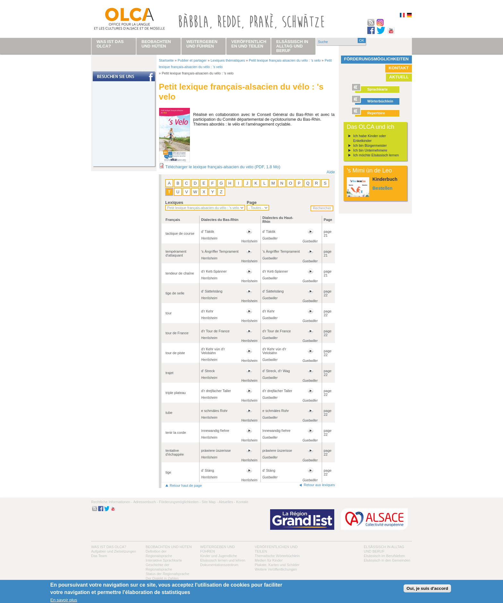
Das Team (99, 556)
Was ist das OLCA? (108, 547)
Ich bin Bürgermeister (370, 145)
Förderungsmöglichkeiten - (179, 502)
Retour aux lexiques (319, 485)
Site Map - (210, 502)
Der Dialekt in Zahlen (162, 578)
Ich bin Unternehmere (370, 150)
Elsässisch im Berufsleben (384, 556)
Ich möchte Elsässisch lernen (376, 155)
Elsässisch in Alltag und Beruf (292, 46)
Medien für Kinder (269, 560)
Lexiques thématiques (227, 60)
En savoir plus (63, 600)
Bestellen (382, 188)
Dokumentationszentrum (219, 565)
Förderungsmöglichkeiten (376, 59)
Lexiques (174, 202)
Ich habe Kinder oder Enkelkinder (369, 138)
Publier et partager (192, 60)
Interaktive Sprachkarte (164, 560)
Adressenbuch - (145, 502)
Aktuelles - (227, 502)
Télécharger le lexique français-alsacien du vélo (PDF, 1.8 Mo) (222, 166)
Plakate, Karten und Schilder (277, 565)
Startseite (166, 60)
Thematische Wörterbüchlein (277, 556)
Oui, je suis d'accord (427, 588)
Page (252, 202)
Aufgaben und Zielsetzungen (113, 551)
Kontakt (398, 68)
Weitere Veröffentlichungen (276, 569)
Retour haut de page (186, 485)
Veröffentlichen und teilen (248, 43)
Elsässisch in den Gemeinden (387, 560)
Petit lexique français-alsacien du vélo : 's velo (285, 60)
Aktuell (399, 76)
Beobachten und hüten (169, 547)
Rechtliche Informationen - (111, 502)
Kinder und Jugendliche (218, 556)
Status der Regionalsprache (167, 574)
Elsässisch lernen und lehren (222, 560)
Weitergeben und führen (201, 43)
